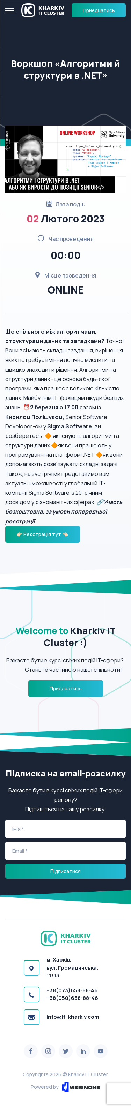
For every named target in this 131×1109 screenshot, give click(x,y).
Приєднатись (99, 10)
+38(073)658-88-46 (72, 990)
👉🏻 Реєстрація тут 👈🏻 (42, 534)
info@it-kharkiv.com (72, 1016)
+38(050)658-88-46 (72, 998)
